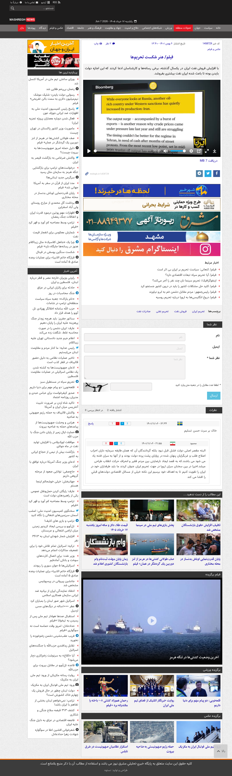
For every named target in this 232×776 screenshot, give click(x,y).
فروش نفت (180, 311)
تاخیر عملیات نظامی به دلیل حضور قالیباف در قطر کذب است (55, 360)
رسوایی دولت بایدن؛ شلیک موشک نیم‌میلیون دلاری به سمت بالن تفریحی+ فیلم (54, 99)
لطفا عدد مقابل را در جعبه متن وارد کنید (197, 385)
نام (218, 335)
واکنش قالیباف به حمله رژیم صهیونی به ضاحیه (53, 414)
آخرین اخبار (70, 271)
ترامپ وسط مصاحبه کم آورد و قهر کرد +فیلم (53, 224)
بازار (22, 28)
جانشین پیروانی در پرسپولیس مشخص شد (58, 583)
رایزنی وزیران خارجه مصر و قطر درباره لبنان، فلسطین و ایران (54, 280)
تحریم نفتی (162, 311)
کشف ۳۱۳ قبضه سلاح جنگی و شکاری (57, 712)
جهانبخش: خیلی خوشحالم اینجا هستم (57, 483)
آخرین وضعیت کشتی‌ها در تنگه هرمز (194, 657)
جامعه (80, 28)
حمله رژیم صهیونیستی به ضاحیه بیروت (155, 749)
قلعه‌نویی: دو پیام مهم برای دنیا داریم (201, 703)
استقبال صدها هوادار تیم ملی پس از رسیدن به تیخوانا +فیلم (54, 618)
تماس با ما (32, 2)
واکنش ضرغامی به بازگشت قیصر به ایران (54, 160)
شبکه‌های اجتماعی (152, 28)
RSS (57, 2)
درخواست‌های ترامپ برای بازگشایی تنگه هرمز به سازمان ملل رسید (55, 170)
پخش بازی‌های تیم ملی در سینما (155, 525)
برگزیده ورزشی (211, 670)
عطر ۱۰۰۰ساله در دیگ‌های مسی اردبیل (56, 608)
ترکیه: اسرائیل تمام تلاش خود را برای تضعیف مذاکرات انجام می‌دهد (54, 548)
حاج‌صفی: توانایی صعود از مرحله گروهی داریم (56, 473)
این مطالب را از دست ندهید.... (201, 494)
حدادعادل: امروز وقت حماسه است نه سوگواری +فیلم (54, 628)
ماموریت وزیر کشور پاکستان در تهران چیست (54, 130)
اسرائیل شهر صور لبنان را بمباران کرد (52, 601)
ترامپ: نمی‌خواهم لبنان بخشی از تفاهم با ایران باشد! (56, 702)
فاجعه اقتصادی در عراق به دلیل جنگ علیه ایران (54, 722)
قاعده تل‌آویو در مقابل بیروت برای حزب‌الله (55, 667)
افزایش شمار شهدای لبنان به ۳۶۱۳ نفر (55, 538)
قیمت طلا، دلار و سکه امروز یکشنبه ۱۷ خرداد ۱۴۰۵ (107, 528)
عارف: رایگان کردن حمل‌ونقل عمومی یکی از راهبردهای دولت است (54, 493)
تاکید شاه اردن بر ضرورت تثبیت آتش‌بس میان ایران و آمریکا (57, 405)
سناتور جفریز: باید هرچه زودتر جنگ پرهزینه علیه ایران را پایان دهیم (54, 320)
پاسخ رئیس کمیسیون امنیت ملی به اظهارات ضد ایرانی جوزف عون (54, 111)
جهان (198, 28)
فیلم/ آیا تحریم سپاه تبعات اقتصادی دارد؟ (190, 275)
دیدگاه (42, 28)
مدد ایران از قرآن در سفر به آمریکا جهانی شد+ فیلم (56, 185)
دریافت (209, 160)
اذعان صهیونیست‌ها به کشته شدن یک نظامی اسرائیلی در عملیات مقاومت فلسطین (54, 372)
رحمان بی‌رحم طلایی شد (60, 89)
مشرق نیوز (188, 11)
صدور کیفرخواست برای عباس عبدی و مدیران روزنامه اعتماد (53, 395)
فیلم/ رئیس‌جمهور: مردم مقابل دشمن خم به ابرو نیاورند (182, 292)
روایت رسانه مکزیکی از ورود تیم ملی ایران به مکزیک (54, 677)
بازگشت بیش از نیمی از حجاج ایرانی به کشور (54, 454)
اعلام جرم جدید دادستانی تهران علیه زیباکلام (54, 340)
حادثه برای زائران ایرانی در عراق (56, 287)
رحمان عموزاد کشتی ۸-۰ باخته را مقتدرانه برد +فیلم (108, 703)
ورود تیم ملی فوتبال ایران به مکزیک (199, 746)
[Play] (89, 151)
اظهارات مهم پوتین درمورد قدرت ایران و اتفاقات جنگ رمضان (54, 215)
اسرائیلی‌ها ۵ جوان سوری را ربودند (54, 566)
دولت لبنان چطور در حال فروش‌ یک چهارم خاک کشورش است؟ (55, 693)
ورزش (168, 28)
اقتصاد (70, 28)
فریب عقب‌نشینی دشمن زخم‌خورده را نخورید (54, 638)
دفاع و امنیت (131, 28)
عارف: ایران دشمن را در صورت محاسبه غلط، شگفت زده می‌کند (58, 330)
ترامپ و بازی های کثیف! (59, 521)
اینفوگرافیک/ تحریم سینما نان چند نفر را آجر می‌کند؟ (184, 280)
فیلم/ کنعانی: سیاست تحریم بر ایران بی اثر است (186, 269)
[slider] (122, 151)
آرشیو (45, 2)
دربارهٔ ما (16, 2)
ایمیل (216, 346)
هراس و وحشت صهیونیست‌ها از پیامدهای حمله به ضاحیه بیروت (56, 424)
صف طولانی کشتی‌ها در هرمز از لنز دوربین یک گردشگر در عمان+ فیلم (153, 561)
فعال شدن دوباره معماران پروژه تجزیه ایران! (53, 120)
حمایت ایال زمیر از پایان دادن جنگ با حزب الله (54, 434)
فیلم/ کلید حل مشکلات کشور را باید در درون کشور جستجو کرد (178, 286)
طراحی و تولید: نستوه (116, 770)
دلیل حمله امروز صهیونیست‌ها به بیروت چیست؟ (56, 150)
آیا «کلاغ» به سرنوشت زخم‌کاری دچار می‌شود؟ (54, 657)
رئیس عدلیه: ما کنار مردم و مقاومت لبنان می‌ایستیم (54, 350)
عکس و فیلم (56, 28)
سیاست (208, 28)
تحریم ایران (198, 311)
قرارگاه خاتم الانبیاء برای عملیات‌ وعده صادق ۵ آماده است (53, 259)
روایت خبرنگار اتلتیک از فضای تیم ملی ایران (154, 703)
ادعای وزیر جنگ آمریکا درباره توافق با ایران (53, 464)
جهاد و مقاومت (113, 28)
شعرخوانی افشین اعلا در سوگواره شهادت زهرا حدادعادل (56, 732)
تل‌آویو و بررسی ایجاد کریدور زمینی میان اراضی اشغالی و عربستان (55, 528)
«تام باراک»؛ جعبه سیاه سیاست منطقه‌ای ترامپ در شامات (56, 301)
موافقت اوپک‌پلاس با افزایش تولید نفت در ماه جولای (55, 444)
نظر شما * (213, 358)
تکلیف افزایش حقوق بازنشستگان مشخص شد (200, 528)
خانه (218, 28)
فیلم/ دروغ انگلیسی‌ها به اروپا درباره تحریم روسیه (186, 297)
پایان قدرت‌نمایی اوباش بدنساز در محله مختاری (200, 561)
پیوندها (31, 28)
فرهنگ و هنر (94, 28)
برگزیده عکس (212, 716)
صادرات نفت (143, 311)
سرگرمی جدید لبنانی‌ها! (60, 177)
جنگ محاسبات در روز (61, 293)
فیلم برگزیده (212, 574)
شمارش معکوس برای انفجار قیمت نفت (55, 234)
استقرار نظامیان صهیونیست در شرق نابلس (106, 749)
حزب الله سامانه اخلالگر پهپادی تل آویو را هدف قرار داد (55, 311)
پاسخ (91, 423)
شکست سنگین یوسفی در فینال (55, 252)
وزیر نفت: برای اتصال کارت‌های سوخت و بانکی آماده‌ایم (57, 558)
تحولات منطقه (183, 28)
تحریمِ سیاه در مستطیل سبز (57, 382)
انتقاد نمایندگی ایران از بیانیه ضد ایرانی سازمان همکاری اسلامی (56, 593)
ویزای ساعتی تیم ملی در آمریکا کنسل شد (53, 81)
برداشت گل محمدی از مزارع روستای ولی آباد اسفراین (54, 205)
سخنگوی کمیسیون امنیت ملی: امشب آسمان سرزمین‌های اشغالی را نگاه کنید (53, 513)
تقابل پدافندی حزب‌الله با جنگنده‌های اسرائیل (53, 648)
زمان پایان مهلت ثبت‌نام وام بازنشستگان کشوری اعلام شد (110, 561)
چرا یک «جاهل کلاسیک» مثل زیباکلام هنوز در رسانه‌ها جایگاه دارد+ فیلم (53, 244)
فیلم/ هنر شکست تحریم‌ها (151, 57)
